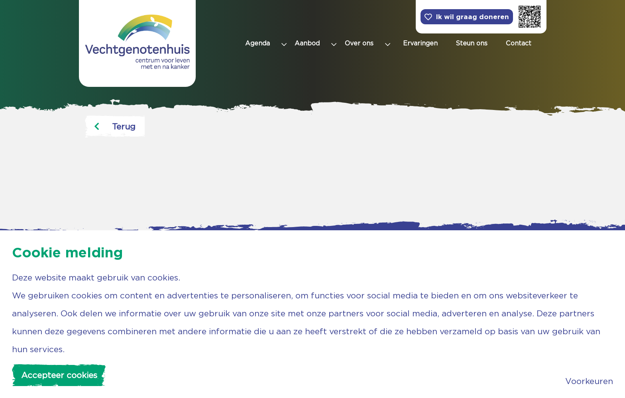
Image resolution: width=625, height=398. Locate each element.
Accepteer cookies (59, 375)
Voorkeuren (589, 381)
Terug (115, 126)
